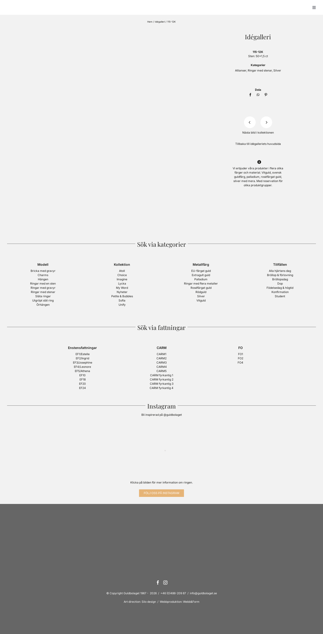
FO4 (240, 362)
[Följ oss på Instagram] (161, 493)
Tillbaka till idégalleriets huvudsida (258, 144)
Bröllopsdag (280, 279)
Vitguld (201, 300)
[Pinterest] (266, 95)
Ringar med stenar (260, 70)
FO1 (240, 354)
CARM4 (161, 367)
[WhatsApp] (258, 95)
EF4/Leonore (82, 367)
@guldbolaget (172, 414)
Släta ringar (43, 296)
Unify (122, 304)
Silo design (149, 601)
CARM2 (161, 358)
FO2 (240, 358)
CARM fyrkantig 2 (161, 379)
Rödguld (200, 292)
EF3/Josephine (82, 362)
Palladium (200, 279)
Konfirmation (280, 292)
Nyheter (122, 292)
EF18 (83, 379)
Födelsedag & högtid (280, 287)
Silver (277, 70)
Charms (43, 275)
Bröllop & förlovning (280, 275)
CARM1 (161, 354)
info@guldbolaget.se (203, 593)
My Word (122, 287)
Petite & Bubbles (122, 296)
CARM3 (161, 362)
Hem (149, 21)
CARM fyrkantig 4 (161, 388)
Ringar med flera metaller (201, 283)
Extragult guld (201, 275)
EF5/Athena (82, 371)
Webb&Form (191, 601)
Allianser (240, 70)
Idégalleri (160, 21)
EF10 (82, 375)
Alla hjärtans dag (280, 271)
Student (280, 296)
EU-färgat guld (201, 271)
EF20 (82, 383)
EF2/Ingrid (82, 358)
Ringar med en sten (43, 283)
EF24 (82, 388)
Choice (122, 275)
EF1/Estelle (83, 354)
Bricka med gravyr (43, 271)
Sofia (122, 300)
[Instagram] (165, 582)
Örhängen (43, 304)
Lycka (122, 283)
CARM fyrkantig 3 (161, 383)
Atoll (122, 271)
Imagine (122, 279)
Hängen (43, 279)
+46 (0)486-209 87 (173, 593)
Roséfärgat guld (201, 287)
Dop (280, 283)
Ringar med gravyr (43, 287)
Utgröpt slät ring (43, 300)
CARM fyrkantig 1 (161, 375)
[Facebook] (250, 95)
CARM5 (161, 371)
